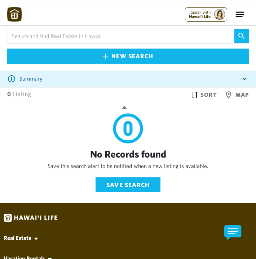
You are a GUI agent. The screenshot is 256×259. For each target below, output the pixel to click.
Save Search (128, 184)
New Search (128, 56)
